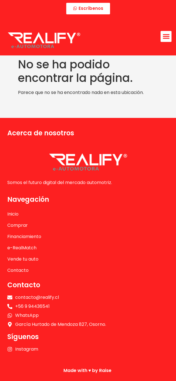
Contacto (18, 270)
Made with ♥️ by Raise (88, 370)
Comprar (17, 225)
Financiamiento (24, 236)
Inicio (13, 214)
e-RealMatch (21, 248)
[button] (166, 36)
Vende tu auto (22, 259)
